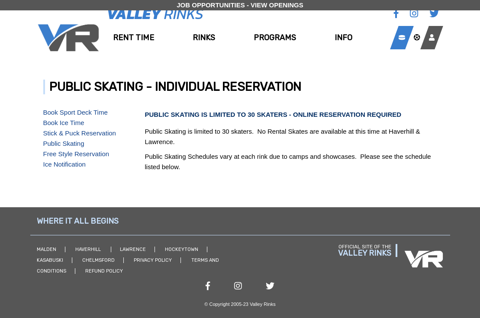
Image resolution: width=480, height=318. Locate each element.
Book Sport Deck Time (75, 112)
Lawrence (133, 249)
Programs (275, 37)
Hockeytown (181, 249)
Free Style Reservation (76, 153)
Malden (46, 249)
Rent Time (133, 37)
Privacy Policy (153, 260)
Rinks (204, 37)
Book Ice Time (63, 122)
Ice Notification (64, 164)
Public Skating (63, 143)
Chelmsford (98, 260)
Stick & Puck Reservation (79, 133)
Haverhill (88, 249)
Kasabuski (50, 260)
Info (343, 37)
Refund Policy (104, 271)
